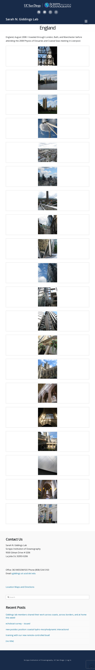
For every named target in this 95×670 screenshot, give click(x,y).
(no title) (10, 641)
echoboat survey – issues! (18, 623)
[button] (86, 21)
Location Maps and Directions (20, 587)
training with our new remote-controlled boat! (28, 635)
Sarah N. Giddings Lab (22, 19)
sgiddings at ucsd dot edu (23, 573)
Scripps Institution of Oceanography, (38, 660)
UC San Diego (59, 660)
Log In (68, 660)
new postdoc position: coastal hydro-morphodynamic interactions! (37, 629)
